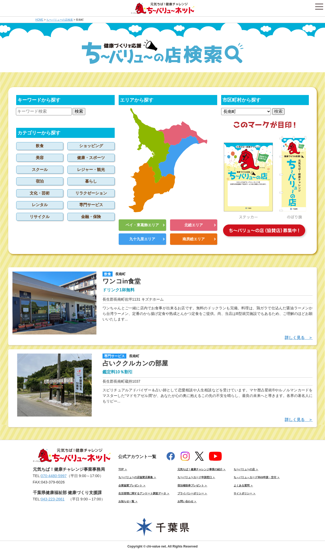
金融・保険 (91, 216)
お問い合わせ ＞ (187, 501)
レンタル (40, 204)
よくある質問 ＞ (243, 485)
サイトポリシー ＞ (245, 493)
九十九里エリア (142, 239)
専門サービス (91, 204)
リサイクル (40, 216)
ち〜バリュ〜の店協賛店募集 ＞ (137, 477)
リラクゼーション (91, 193)
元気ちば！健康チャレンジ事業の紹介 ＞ (201, 469)
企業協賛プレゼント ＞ (132, 485)
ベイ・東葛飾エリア (142, 225)
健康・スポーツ (91, 157)
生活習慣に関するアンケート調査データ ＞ (144, 493)
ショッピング (91, 145)
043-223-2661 (53, 499)
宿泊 (40, 181)
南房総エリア (193, 239)
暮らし (91, 181)
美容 (40, 157)
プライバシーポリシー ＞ (192, 493)
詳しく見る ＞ (299, 337)
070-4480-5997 (54, 476)
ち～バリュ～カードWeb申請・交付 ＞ (257, 477)
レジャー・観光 (91, 169)
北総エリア (193, 225)
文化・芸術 (40, 193)
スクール (40, 169)
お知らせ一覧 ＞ (128, 501)
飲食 (40, 145)
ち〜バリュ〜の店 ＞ (246, 469)
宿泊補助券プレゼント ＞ (192, 485)
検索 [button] (79, 111)
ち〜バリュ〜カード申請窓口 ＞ (196, 477)
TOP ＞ (122, 469)
